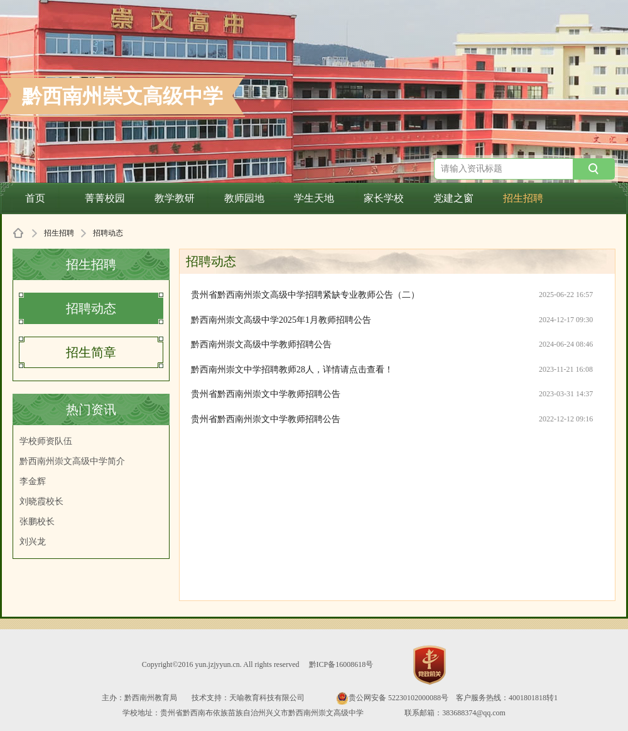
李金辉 (32, 481)
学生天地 (314, 198)
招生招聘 (523, 198)
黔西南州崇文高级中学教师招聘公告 (261, 344)
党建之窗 (453, 198)
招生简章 (91, 352)
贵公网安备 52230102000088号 (392, 697)
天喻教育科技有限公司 (267, 697)
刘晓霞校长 (41, 501)
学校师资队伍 (45, 441)
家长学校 (384, 198)
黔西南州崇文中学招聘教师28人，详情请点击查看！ (292, 369)
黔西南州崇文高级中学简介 (72, 461)
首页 (35, 198)
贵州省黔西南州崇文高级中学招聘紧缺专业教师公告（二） (305, 295)
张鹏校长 (37, 521)
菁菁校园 (105, 198)
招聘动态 (91, 308)
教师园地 (244, 198)
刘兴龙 (32, 541)
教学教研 (174, 198)
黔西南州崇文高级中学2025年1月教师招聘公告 (281, 320)
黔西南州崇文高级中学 (122, 96)
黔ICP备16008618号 (341, 664)
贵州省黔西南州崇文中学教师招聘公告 (265, 394)
